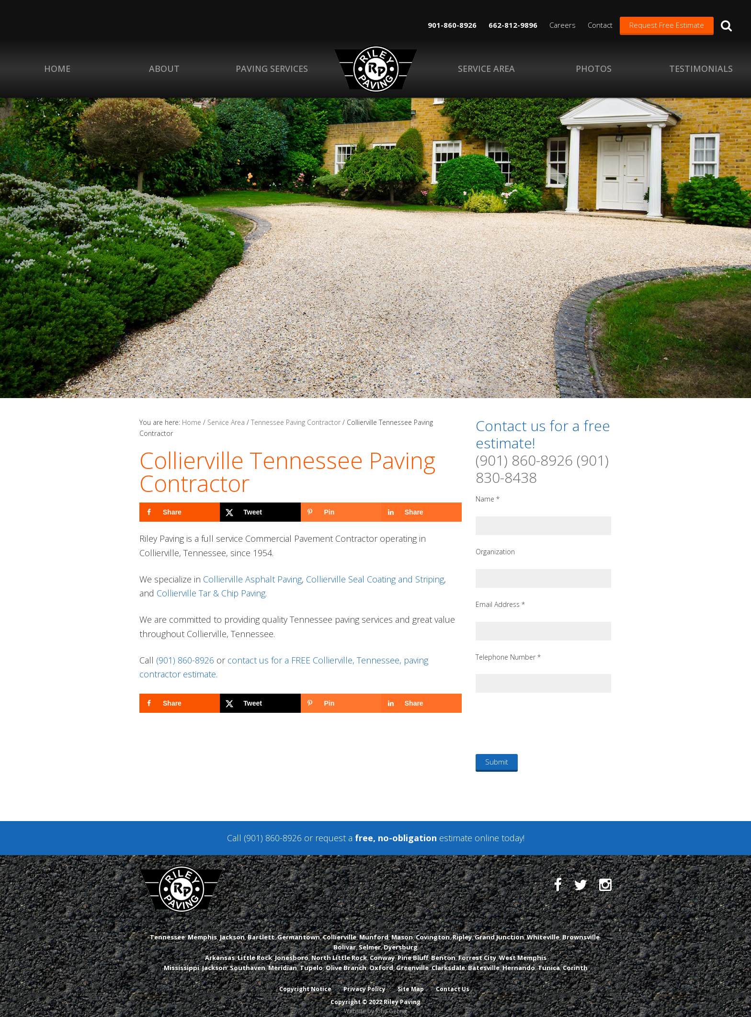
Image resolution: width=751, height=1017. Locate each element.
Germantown (298, 928)
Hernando (518, 958)
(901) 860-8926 (185, 660)
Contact (600, 25)
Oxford (381, 958)
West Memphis (522, 948)
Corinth (575, 958)
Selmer (370, 938)
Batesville (484, 958)
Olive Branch (346, 958)
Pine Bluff (413, 948)
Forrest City (477, 948)
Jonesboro (291, 948)
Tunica (549, 958)
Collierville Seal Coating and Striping (375, 579)
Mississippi (181, 958)
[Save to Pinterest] (341, 512)
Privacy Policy (364, 979)
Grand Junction (499, 928)
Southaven (247, 958)
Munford (373, 928)
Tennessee (167, 928)
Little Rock (255, 948)
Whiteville (543, 928)
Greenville (412, 958)
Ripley (462, 928)
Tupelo (311, 958)
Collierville (339, 928)
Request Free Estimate (666, 25)
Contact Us (453, 979)
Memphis (202, 928)
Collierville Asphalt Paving (252, 579)
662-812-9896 (513, 25)
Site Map (411, 979)
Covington (433, 928)
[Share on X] (260, 512)
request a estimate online (407, 838)
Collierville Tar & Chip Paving (211, 593)
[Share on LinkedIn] (421, 512)
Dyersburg (401, 938)
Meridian (282, 958)
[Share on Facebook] (179, 512)
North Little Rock (339, 948)
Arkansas (220, 948)
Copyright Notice (305, 979)
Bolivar (344, 938)
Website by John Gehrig (375, 1002)
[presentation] (548, 723)
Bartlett (261, 928)
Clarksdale (448, 958)
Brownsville (581, 928)
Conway (382, 948)
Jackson (232, 928)
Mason (402, 928)
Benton (443, 948)
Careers (562, 25)
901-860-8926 (452, 25)
